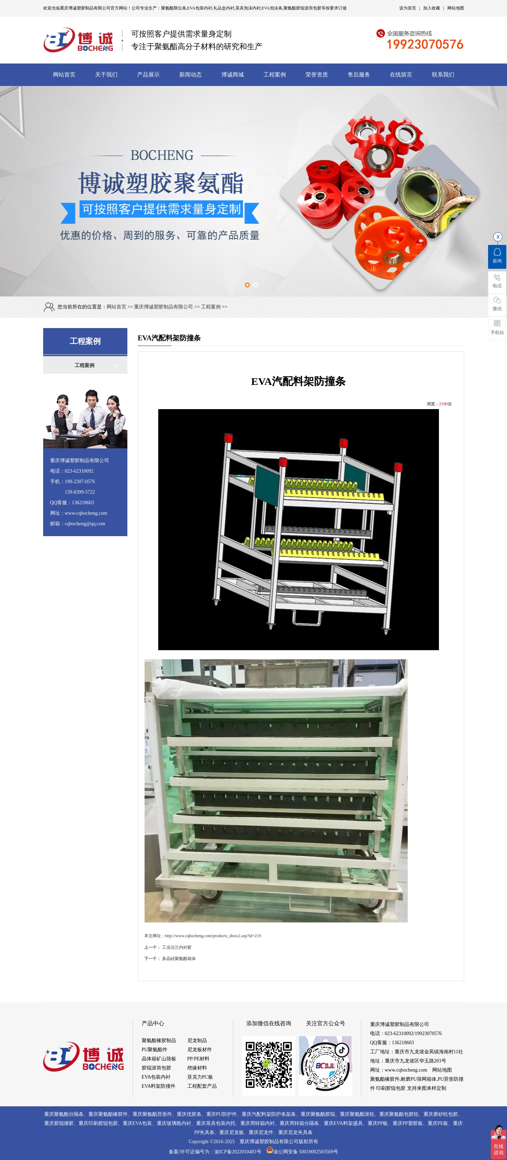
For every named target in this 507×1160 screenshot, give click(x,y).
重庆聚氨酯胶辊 (318, 1114)
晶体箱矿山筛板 (159, 1058)
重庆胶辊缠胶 (59, 1123)
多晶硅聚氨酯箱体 (179, 958)
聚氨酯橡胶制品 (159, 1040)
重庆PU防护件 (221, 1114)
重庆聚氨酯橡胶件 (108, 1114)
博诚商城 (232, 75)
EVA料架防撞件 (159, 1086)
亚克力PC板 (200, 1077)
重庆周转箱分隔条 (299, 1123)
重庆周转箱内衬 (257, 1123)
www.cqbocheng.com (406, 1070)
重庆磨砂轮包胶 (440, 1114)
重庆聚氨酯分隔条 (64, 1114)
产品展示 (148, 75)
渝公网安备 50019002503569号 (302, 1151)
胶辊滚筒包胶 (156, 1068)
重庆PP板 (378, 1123)
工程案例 (274, 75)
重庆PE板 (438, 1123)
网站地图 (455, 8)
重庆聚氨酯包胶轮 (399, 1114)
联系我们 (443, 75)
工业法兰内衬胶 (177, 947)
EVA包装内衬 (156, 1077)
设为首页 (407, 8)
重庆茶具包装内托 (215, 1123)
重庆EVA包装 (137, 1123)
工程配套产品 (202, 1086)
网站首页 (64, 75)
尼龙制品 (197, 1040)
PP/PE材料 (198, 1058)
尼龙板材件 (199, 1049)
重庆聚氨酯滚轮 (357, 1114)
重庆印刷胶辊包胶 (98, 1123)
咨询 (497, 256)
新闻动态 (190, 75)
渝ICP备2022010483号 (240, 1151)
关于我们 (106, 75)
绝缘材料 (197, 1068)
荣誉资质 (317, 75)
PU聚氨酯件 (155, 1049)
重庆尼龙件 (261, 1132)
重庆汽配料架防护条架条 (269, 1114)
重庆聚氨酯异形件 (152, 1114)
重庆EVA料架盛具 (343, 1123)
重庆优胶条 (189, 1114)
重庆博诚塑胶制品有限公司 (85, 8)
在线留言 (401, 75)
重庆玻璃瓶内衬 (174, 1123)
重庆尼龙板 (231, 1132)
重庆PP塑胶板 (408, 1123)
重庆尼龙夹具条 (295, 1132)
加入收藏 (431, 8)
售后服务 (359, 75)
